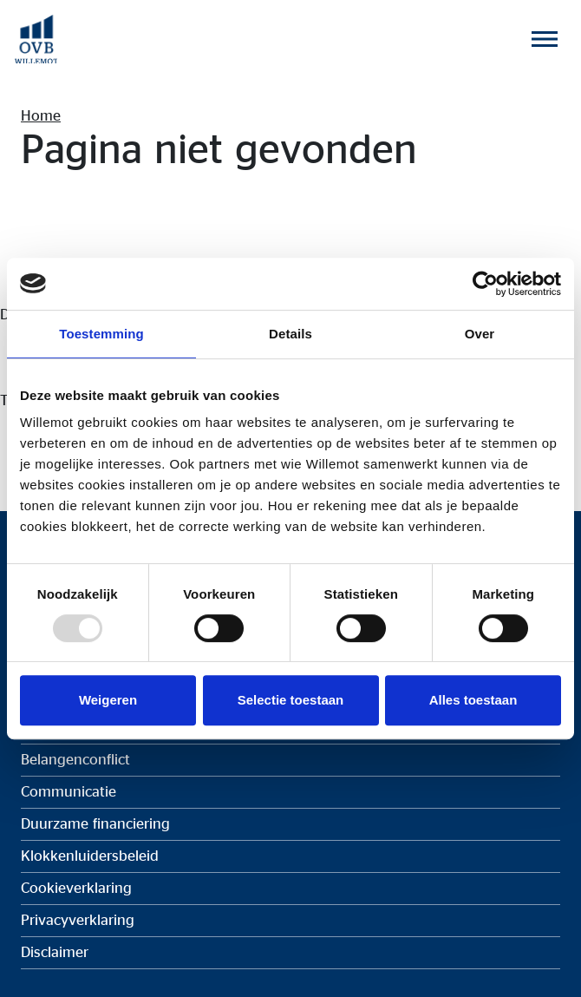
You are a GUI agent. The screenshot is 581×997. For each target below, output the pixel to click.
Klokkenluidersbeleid (90, 855)
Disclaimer (54, 952)
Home (41, 115)
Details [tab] (290, 333)
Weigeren (108, 699)
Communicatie (68, 791)
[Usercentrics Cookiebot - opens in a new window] (485, 284)
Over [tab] (480, 333)
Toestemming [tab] (101, 333)
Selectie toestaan (291, 699)
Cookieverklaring (76, 887)
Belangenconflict (75, 759)
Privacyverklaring (77, 920)
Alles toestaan (473, 699)
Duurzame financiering (95, 823)
